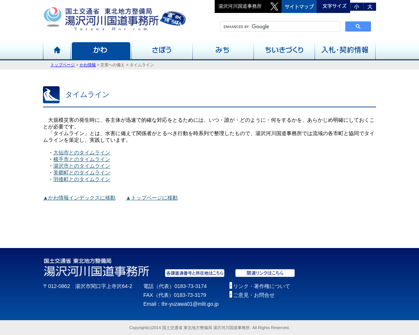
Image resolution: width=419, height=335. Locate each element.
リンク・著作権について (261, 286)
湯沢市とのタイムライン (81, 166)
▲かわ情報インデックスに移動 (79, 198)
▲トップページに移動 (152, 198)
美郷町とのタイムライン (81, 172)
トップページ (62, 65)
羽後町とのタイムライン (81, 179)
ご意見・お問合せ (254, 295)
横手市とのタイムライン (81, 159)
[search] (279, 26)
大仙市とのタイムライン (81, 152)
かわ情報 (88, 65)
